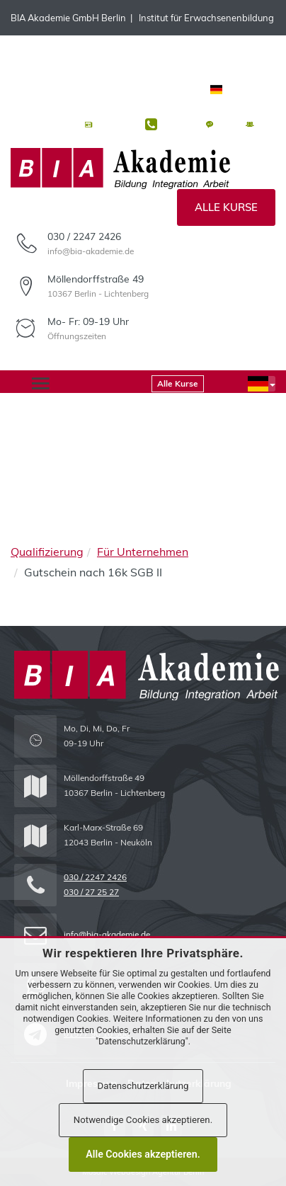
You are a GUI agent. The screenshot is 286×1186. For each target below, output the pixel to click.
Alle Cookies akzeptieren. (143, 1154)
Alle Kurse (226, 207)
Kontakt (178, 125)
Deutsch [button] (241, 89)
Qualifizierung (47, 551)
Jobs (266, 125)
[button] (261, 384)
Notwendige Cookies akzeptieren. (143, 1119)
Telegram (117, 53)
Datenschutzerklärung (143, 1085)
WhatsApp (54, 53)
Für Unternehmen (142, 551)
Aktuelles (115, 125)
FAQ (226, 125)
